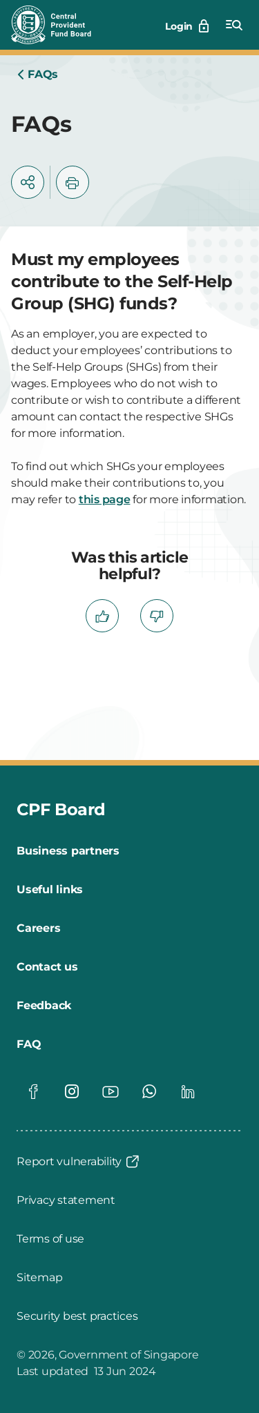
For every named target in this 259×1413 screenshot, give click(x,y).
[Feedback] (44, 1005)
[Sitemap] (39, 1277)
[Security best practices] (77, 1316)
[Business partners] (68, 851)
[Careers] (38, 928)
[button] (27, 182)
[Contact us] (47, 967)
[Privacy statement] (66, 1200)
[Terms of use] (50, 1239)
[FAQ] (29, 1044)
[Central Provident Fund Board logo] (59, 25)
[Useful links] (50, 889)
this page (105, 499)
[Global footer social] (33, 1091)
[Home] (37, 74)
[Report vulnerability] (79, 1161)
